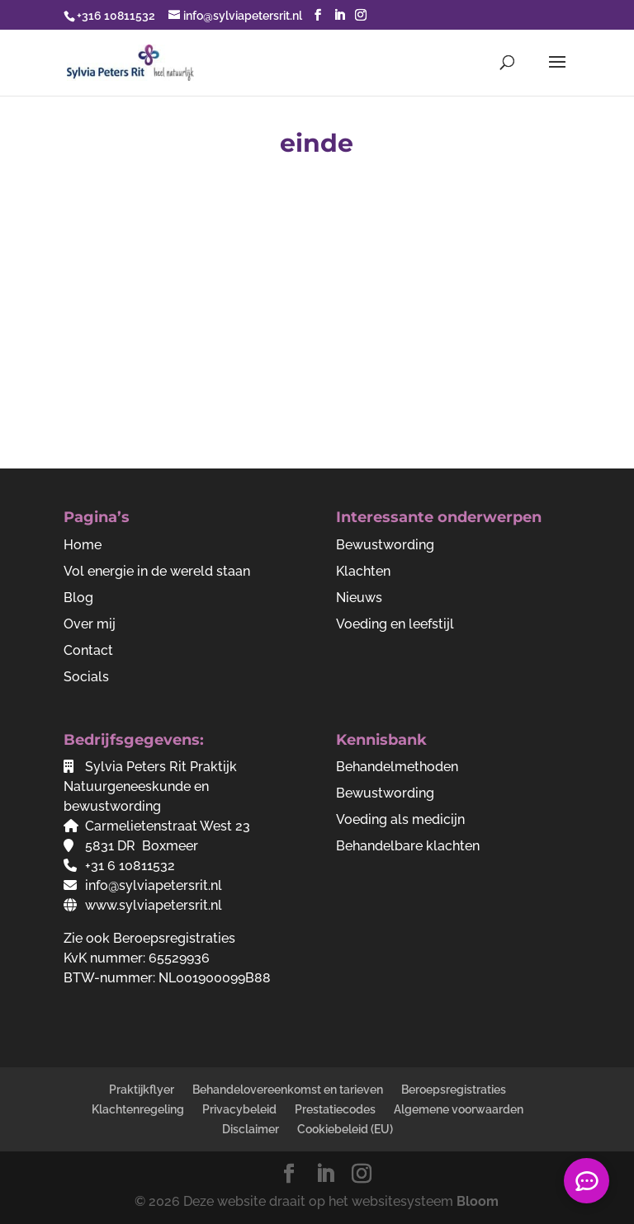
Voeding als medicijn (400, 819)
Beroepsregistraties (174, 938)
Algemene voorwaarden (458, 1109)
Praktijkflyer (141, 1089)
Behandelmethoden (397, 766)
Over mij (90, 624)
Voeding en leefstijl (395, 624)
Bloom (478, 1201)
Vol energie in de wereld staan (157, 571)
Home (83, 545)
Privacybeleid (239, 1109)
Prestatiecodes (335, 1109)
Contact (88, 650)
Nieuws (359, 597)
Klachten (363, 571)
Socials (86, 677)
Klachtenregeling (138, 1109)
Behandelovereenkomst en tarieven (287, 1089)
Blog (78, 597)
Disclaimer (250, 1129)
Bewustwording (385, 545)
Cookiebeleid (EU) (345, 1129)
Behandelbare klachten (408, 846)
